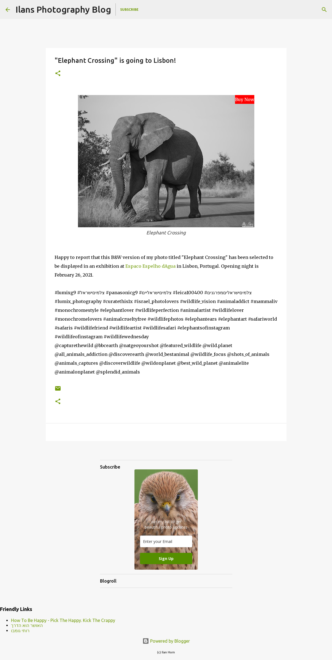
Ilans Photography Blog (63, 9)
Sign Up (166, 558)
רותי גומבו (20, 630)
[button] (58, 73)
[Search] (324, 9)
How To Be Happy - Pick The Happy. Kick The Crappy (63, 620)
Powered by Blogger (166, 641)
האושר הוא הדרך (27, 625)
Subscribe (129, 9)
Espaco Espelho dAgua (150, 266)
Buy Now (244, 99)
